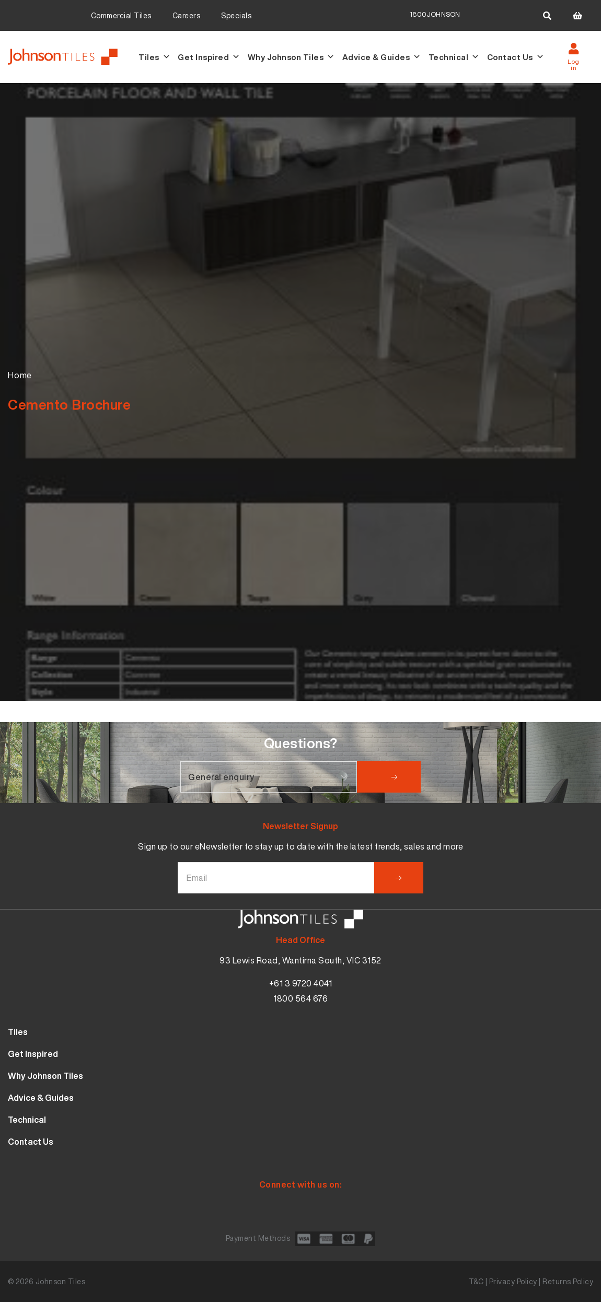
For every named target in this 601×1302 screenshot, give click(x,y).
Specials (236, 15)
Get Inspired (209, 57)
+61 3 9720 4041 (300, 983)
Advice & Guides (381, 57)
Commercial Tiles (121, 15)
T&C (476, 1281)
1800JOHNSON (435, 14)
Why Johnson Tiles (291, 57)
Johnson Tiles (61, 1281)
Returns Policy (567, 1281)
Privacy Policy (513, 1281)
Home (20, 375)
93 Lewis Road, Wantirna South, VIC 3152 (300, 960)
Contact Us (516, 57)
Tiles (154, 57)
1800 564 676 (300, 998)
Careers (186, 15)
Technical (454, 57)
